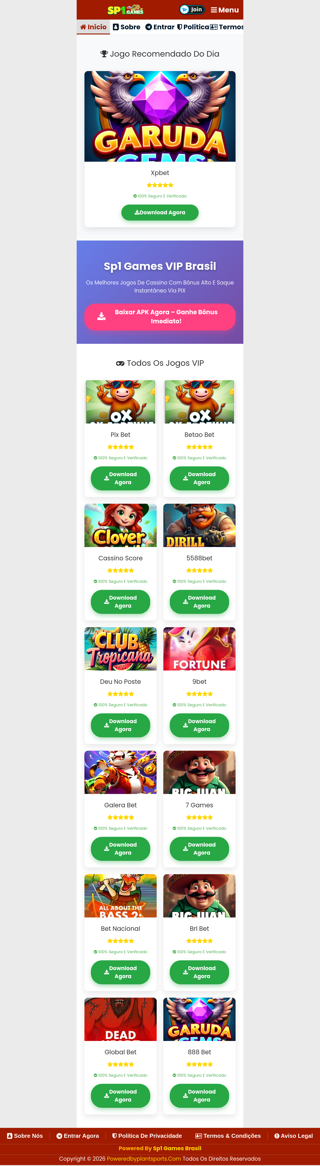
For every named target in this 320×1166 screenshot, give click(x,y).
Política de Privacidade (147, 1136)
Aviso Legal (293, 1136)
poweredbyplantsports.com (144, 1159)
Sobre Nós (25, 1136)
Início (93, 27)
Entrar (159, 27)
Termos (226, 27)
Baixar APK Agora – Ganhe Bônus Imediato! (158, 317)
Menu (225, 10)
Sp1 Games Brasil (177, 1149)
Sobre (126, 27)
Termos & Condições (228, 1136)
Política (193, 27)
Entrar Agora (77, 1136)
